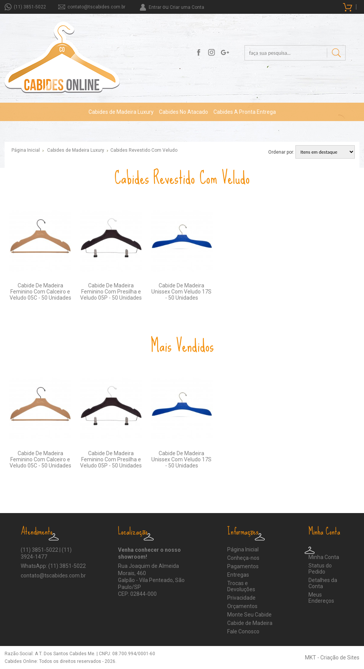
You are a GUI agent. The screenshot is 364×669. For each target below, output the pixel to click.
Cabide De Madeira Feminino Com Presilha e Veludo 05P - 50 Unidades (111, 291)
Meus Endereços (321, 598)
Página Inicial (25, 150)
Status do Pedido (320, 568)
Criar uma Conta (187, 7)
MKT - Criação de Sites (332, 657)
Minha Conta (323, 557)
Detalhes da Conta (322, 583)
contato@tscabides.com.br (96, 7)
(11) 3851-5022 (30, 7)
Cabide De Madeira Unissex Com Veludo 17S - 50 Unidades (181, 291)
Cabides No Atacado (183, 112)
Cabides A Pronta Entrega (244, 112)
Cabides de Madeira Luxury (121, 112)
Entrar (155, 7)
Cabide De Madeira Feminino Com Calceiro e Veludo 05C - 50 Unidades (40, 291)
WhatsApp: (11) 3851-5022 (53, 566)
